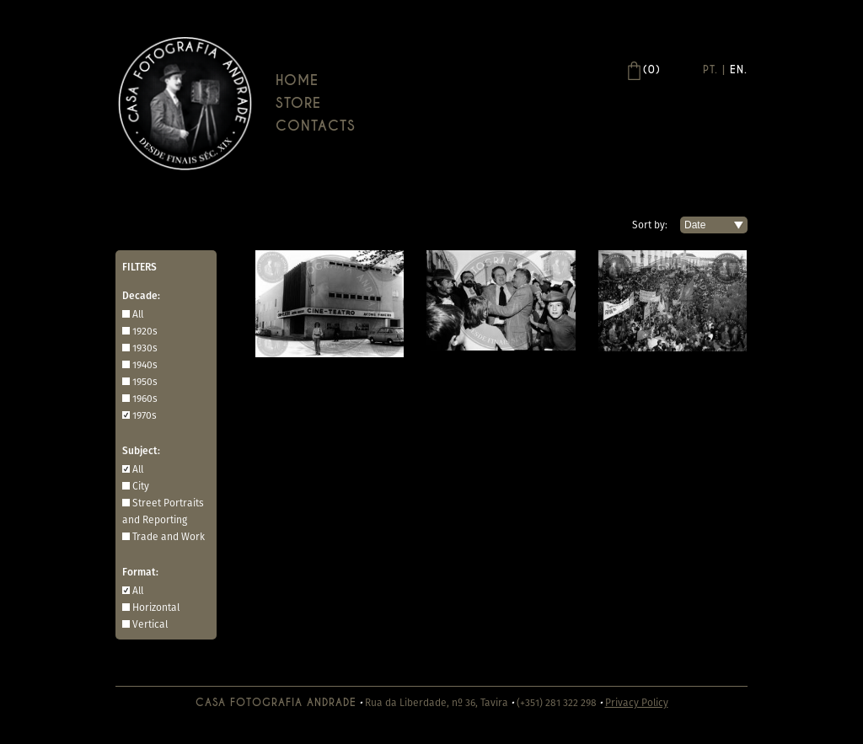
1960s (145, 398)
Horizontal (156, 607)
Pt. (710, 70)
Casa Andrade (185, 103)
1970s (144, 415)
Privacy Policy (636, 702)
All (137, 314)
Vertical (150, 624)
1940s (145, 364)
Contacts (316, 126)
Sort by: (649, 224)
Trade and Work (168, 536)
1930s (145, 347)
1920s (145, 331)
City (140, 486)
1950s (145, 381)
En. (739, 70)
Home (297, 80)
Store (298, 103)
